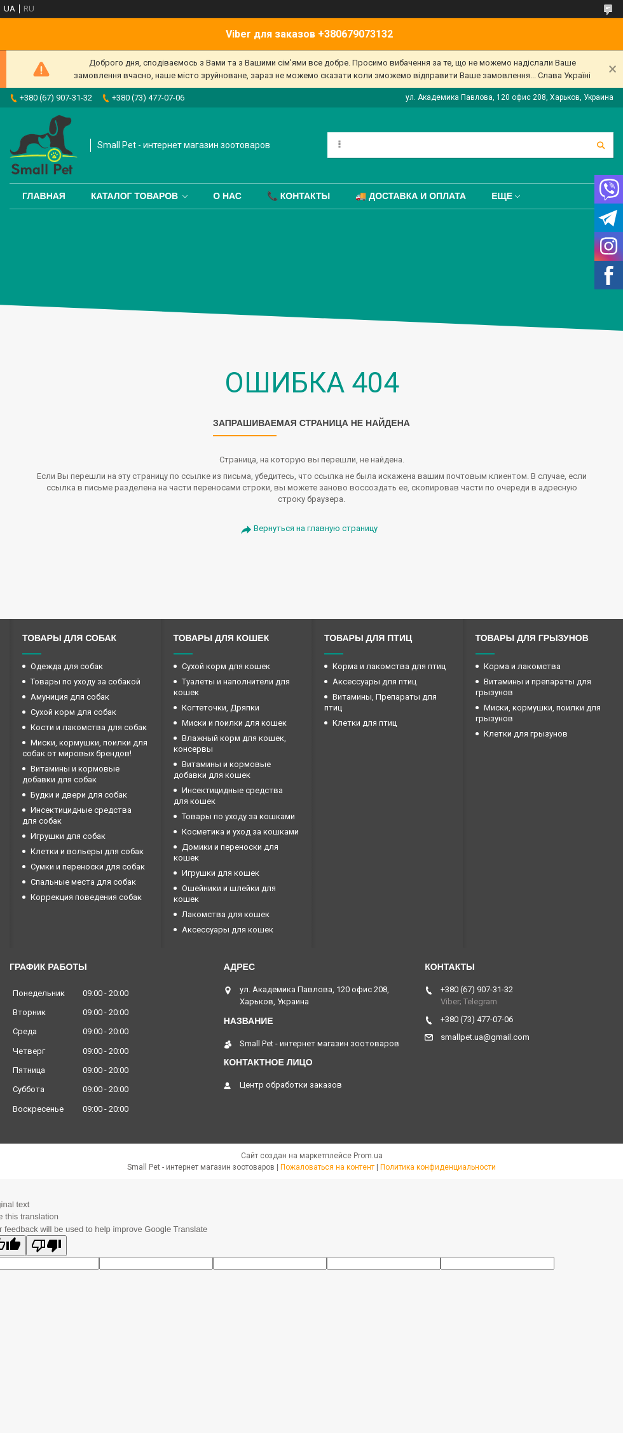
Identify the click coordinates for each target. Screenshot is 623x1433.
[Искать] (600, 145)
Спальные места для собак (83, 882)
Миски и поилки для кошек (234, 723)
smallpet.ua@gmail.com (485, 1037)
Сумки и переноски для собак (88, 866)
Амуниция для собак (70, 697)
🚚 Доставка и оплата (410, 196)
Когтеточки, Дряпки (220, 707)
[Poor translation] (46, 1245)
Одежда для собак (67, 666)
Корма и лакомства (522, 666)
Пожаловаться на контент (327, 1167)
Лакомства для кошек (226, 914)
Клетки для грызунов (526, 733)
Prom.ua (368, 1155)
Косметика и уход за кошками (240, 831)
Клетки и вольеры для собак (87, 851)
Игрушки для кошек (220, 873)
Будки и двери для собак (79, 795)
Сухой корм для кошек (226, 666)
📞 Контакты (298, 196)
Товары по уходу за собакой (85, 681)
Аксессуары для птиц (374, 681)
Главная (43, 196)
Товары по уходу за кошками (238, 816)
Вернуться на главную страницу (316, 528)
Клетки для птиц (364, 723)
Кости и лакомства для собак (89, 727)
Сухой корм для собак (73, 712)
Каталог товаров (134, 196)
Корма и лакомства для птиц (389, 666)
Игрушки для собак (68, 836)
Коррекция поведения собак (86, 897)
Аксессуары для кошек (227, 929)
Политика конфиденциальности (438, 1167)
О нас (227, 196)
